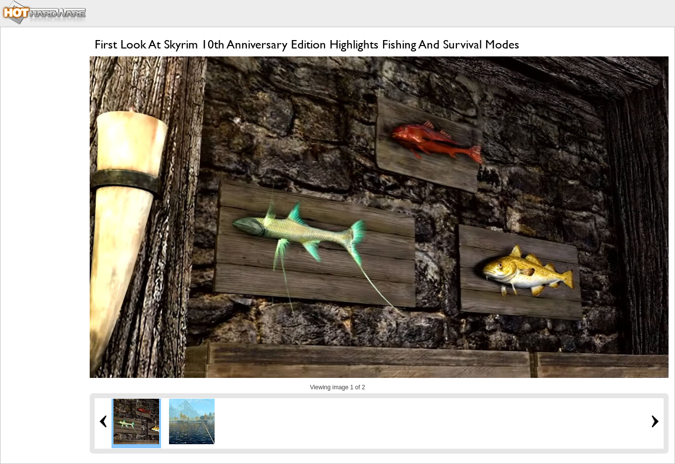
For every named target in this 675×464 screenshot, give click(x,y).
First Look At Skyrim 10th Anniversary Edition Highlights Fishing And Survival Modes (307, 44)
